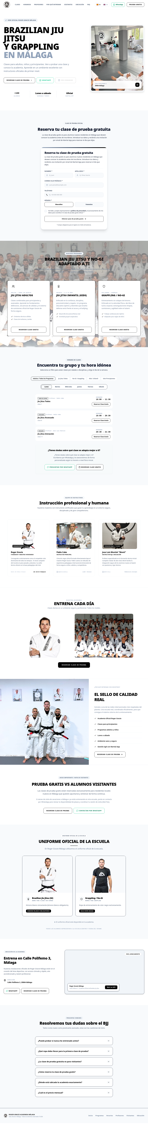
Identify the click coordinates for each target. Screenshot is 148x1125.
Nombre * (48, 171)
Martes (57, 388)
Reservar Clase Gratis (29, 331)
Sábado (101, 388)
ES (99, 4)
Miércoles (68, 388)
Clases (17, 5)
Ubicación (80, 5)
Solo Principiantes (109, 380)
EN (105, 4)
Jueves (79, 388)
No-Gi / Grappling (78, 380)
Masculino (58, 206)
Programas (100, 1117)
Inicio (90, 1117)
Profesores (38, 5)
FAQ (88, 5)
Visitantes (68, 5)
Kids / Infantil (93, 380)
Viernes (90, 388)
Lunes (46, 388)
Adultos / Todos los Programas (43, 380)
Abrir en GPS (111, 989)
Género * (48, 202)
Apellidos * (79, 171)
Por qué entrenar (53, 5)
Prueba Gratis (135, 5)
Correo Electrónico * (54, 181)
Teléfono (48, 191)
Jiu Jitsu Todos (63, 380)
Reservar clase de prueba (74, 667)
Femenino (89, 206)
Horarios (27, 5)
